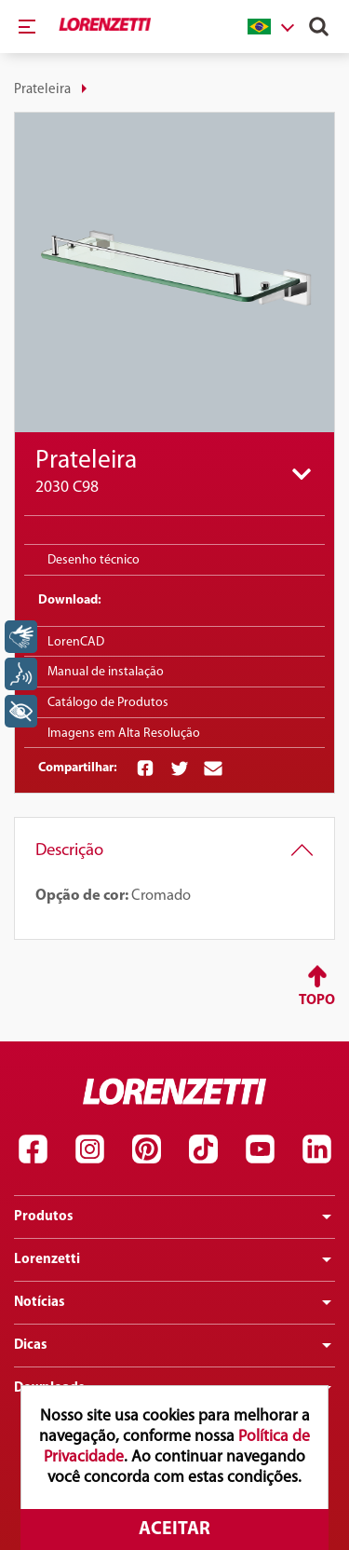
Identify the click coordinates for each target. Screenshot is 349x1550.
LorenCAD (75, 642)
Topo (317, 1000)
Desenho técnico (93, 560)
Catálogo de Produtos (107, 703)
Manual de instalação (105, 672)
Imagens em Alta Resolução (123, 734)
